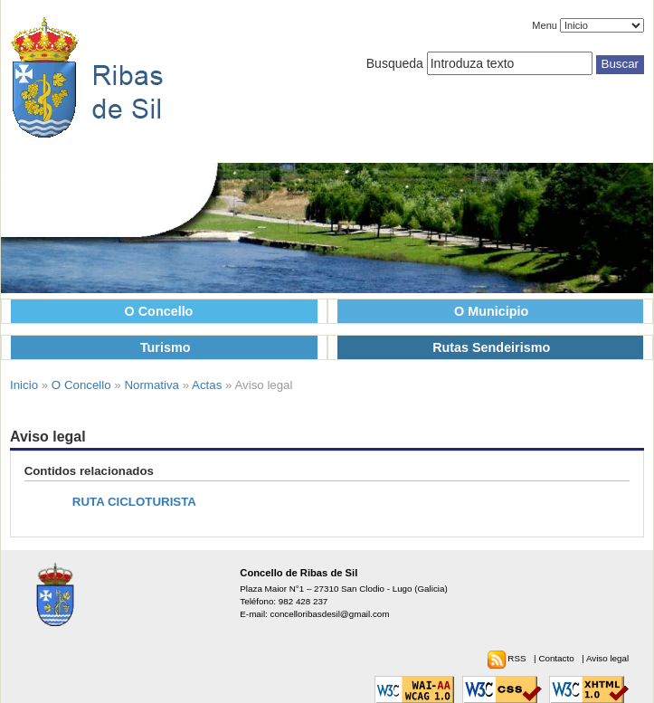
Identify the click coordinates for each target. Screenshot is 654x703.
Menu (544, 25)
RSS (517, 658)
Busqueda (394, 63)
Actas (207, 385)
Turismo (165, 347)
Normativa (151, 385)
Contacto (557, 658)
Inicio (24, 385)
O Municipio (491, 311)
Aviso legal (607, 658)
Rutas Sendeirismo (491, 347)
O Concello (159, 311)
